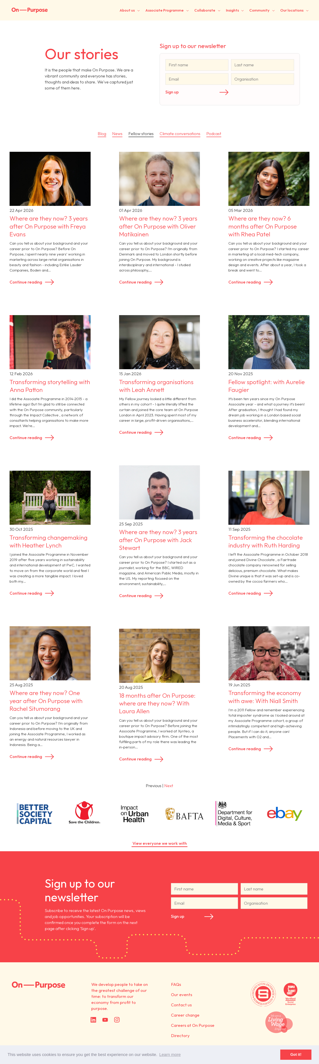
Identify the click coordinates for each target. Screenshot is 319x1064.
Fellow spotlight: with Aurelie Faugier (266, 385)
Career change (185, 1015)
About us (127, 10)
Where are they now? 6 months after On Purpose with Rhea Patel (262, 226)
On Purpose (39, 985)
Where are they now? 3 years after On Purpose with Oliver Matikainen (158, 226)
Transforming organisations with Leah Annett (156, 385)
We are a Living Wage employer (279, 1022)
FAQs (176, 984)
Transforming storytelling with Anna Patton (50, 385)
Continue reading (26, 282)
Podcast (213, 133)
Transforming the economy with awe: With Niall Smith (264, 696)
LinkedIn (93, 1019)
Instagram (117, 1019)
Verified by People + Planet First (290, 994)
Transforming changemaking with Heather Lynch (48, 541)
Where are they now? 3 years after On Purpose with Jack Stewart (158, 539)
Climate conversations (180, 133)
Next (168, 785)
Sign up (172, 92)
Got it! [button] (295, 1054)
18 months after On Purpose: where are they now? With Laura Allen (157, 703)
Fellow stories (141, 133)
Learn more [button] (170, 1054)
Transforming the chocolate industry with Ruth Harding (265, 541)
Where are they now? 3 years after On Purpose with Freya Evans (49, 226)
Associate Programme (164, 10)
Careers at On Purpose (192, 1025)
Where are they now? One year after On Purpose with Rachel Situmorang (46, 700)
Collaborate (204, 10)
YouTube (105, 1019)
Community (259, 10)
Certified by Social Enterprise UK (263, 994)
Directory (180, 1035)
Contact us (181, 1004)
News (117, 133)
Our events (181, 994)
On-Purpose (30, 10)
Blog (102, 133)
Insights (232, 10)
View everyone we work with (159, 843)
